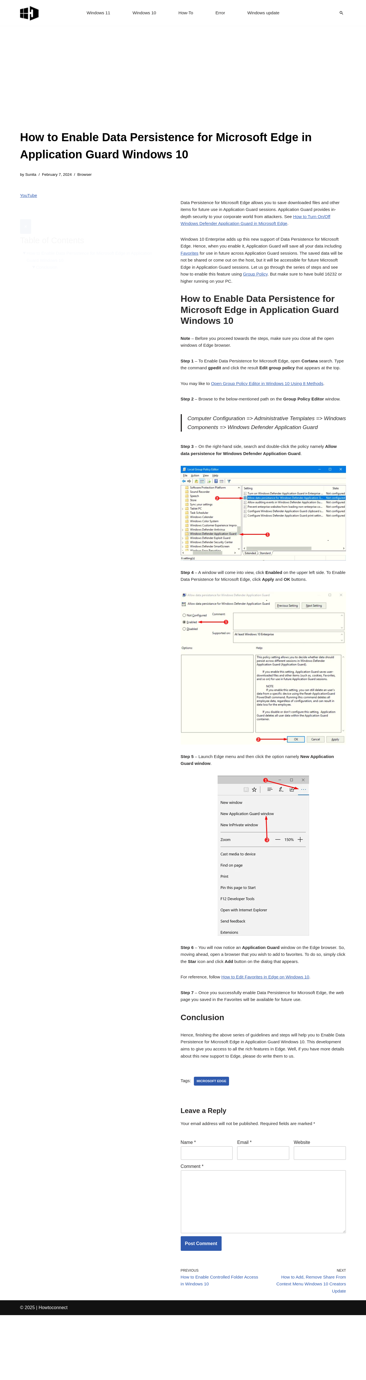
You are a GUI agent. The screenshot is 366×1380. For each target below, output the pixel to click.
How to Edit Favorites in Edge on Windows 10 (270, 1025)
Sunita (31, 175)
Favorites (219, 259)
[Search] (341, 13)
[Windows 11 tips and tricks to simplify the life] (29, 13)
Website (302, 1197)
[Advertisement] (183, 86)
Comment (192, 1222)
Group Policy (308, 282)
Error (221, 13)
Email (244, 1197)
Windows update (265, 13)
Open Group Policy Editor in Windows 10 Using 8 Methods (272, 404)
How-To (186, 13)
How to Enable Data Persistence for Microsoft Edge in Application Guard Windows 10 (93, 244)
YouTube (29, 196)
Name (188, 1197)
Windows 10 (143, 13)
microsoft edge (212, 1135)
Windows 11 (96, 13)
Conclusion (48, 254)
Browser (87, 175)
